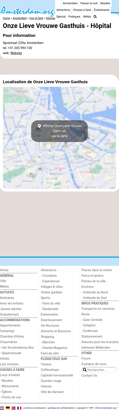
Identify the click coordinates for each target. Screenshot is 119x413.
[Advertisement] (59, 66)
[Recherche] (95, 16)
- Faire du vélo (50, 303)
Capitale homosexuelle (57, 375)
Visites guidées (51, 292)
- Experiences (50, 281)
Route (85, 314)
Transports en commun (98, 309)
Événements (101, 10)
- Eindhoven (89, 331)
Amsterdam (70, 3)
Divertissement (51, 320)
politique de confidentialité (61, 408)
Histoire (46, 386)
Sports (45, 298)
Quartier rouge (51, 381)
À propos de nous (93, 364)
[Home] (58, 3)
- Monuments (9, 386)
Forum (85, 358)
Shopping (47, 337)
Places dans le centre (96, 270)
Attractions (63, 10)
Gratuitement (9, 314)
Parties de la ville (93, 281)
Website (16, 53)
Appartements (10, 325)
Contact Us (89, 375)
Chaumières (8, 342)
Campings (7, 331)
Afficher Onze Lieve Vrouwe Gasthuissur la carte (59, 131)
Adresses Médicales (95, 348)
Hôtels (4, 359)
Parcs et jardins (92, 276)
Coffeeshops (50, 370)
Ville (3, 281)
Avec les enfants (11, 303)
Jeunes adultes (11, 309)
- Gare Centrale (91, 320)
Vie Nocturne (50, 326)
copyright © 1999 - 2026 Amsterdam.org (96, 408)
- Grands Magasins (54, 348)
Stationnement (91, 336)
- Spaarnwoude (10, 353)
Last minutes (9, 364)
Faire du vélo (50, 353)
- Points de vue (10, 397)
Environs (87, 287)
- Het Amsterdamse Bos (17, 348)
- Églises (6, 392)
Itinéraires (7, 298)
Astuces (7, 292)
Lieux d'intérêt (10, 375)
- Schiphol (88, 325)
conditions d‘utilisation (34, 408)
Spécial (61, 16)
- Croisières (49, 276)
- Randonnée (50, 309)
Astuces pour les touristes (100, 342)
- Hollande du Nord (94, 292)
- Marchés (48, 342)
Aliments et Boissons (56, 331)
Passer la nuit (89, 3)
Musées (105, 3)
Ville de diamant (52, 392)
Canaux (46, 364)
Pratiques (74, 16)
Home (4, 270)
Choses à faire (82, 10)
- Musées (6, 381)
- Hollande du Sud (93, 298)
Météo (87, 16)
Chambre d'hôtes (12, 336)
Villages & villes (52, 287)
